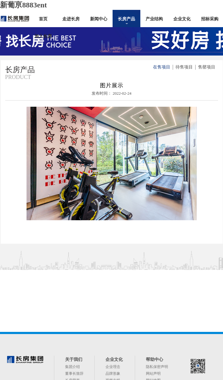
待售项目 (184, 67)
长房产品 (126, 19)
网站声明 (153, 373)
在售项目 (161, 67)
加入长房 (43, 36)
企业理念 (112, 367)
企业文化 (182, 19)
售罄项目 (206, 67)
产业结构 (154, 19)
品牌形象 (112, 373)
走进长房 (71, 19)
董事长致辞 (74, 373)
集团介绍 (72, 367)
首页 (43, 19)
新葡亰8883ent (23, 5)
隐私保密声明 (157, 367)
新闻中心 (98, 19)
